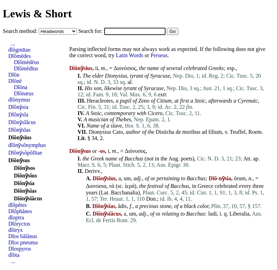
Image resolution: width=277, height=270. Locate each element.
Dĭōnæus (24, 93)
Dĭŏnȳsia (18, 107)
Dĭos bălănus (22, 236)
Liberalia (240, 214)
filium (215, 132)
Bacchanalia (124, 192)
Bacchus (133, 159)
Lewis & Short (37, 13)
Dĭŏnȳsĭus (20, 137)
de (178, 132)
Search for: (91, 31)
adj (137, 178)
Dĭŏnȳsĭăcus (22, 122)
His (88, 88)
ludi (212, 214)
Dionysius (116, 76)
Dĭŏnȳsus (19, 160)
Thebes (123, 119)
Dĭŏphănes (20, 211)
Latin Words (129, 55)
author (133, 132)
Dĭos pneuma (23, 242)
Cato (118, 132)
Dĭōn (13, 75)
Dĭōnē (15, 81)
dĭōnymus (19, 100)
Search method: (21, 31)
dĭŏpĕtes (17, 205)
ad (204, 132)
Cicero (155, 113)
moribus (191, 132)
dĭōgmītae (19, 50)
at (177, 101)
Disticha (165, 132)
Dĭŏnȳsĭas (19, 130)
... (13, 43)
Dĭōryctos (19, 224)
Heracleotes (100, 101)
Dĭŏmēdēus (26, 62)
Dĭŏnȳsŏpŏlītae (25, 153)
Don (151, 199)
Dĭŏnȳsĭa (18, 114)
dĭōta (13, 255)
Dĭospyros (19, 249)
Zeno (144, 101)
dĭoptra (16, 217)
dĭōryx (15, 230)
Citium (164, 101)
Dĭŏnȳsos (24, 168)
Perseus (159, 55)
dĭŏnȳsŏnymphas (27, 145)
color (202, 206)
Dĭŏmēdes (19, 56)
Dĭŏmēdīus (26, 68)
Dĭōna (20, 87)
